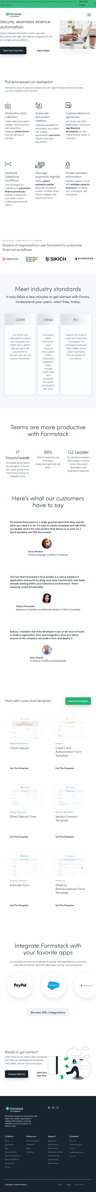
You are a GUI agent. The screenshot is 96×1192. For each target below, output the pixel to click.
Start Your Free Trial (13, 50)
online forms (22, 131)
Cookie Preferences (77, 1152)
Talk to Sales (43, 50)
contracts (54, 135)
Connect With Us (16, 1074)
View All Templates (78, 701)
